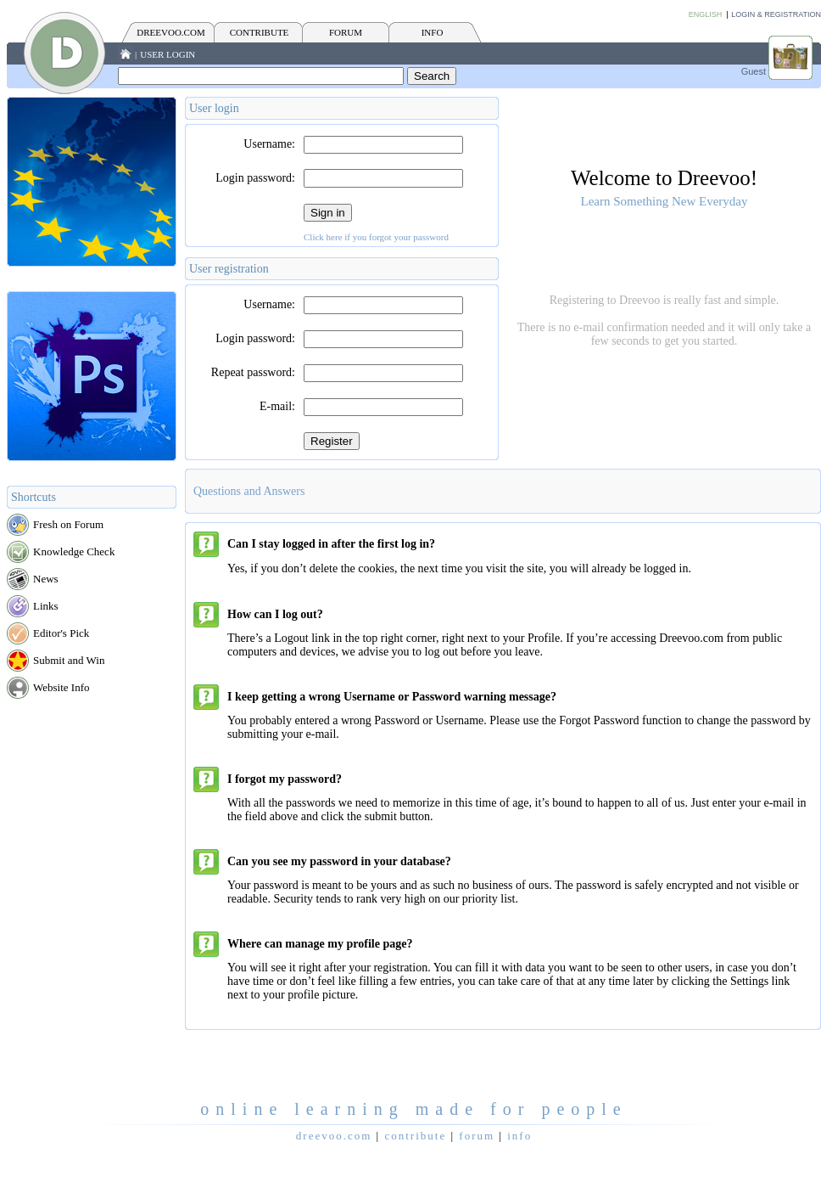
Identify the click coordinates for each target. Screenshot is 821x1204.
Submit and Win (68, 660)
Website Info (61, 687)
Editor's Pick (61, 633)
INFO (433, 32)
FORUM (345, 32)
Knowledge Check (73, 551)
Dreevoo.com (170, 32)
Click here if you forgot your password (376, 237)
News (46, 578)
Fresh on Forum (68, 524)
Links (46, 605)
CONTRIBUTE (259, 32)
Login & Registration (776, 14)
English (706, 14)
